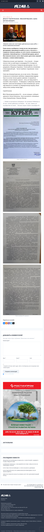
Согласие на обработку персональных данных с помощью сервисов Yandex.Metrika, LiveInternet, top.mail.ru (21, 522)
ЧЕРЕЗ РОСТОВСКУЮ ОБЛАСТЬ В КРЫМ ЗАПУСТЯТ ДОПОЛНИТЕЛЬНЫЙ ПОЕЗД (21, 475)
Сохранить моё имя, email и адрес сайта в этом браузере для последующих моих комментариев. (21, 366)
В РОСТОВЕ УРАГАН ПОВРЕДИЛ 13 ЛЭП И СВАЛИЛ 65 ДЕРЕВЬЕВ (19, 468)
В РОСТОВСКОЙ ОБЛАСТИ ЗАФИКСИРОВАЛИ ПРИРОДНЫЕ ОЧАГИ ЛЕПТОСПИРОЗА (19, 471)
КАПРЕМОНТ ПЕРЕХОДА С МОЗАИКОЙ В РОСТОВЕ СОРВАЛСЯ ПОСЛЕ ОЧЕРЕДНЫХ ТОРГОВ (20, 465)
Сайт (31, 358)
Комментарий (6, 340)
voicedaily (6, 22)
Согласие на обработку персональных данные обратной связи (14, 523)
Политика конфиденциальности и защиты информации (12, 525)
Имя (4, 358)
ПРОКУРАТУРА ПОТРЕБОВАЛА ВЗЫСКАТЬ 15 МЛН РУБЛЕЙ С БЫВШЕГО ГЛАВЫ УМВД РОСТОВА (20, 461)
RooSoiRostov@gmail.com (29, 517)
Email (18, 358)
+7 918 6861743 (20, 517)
